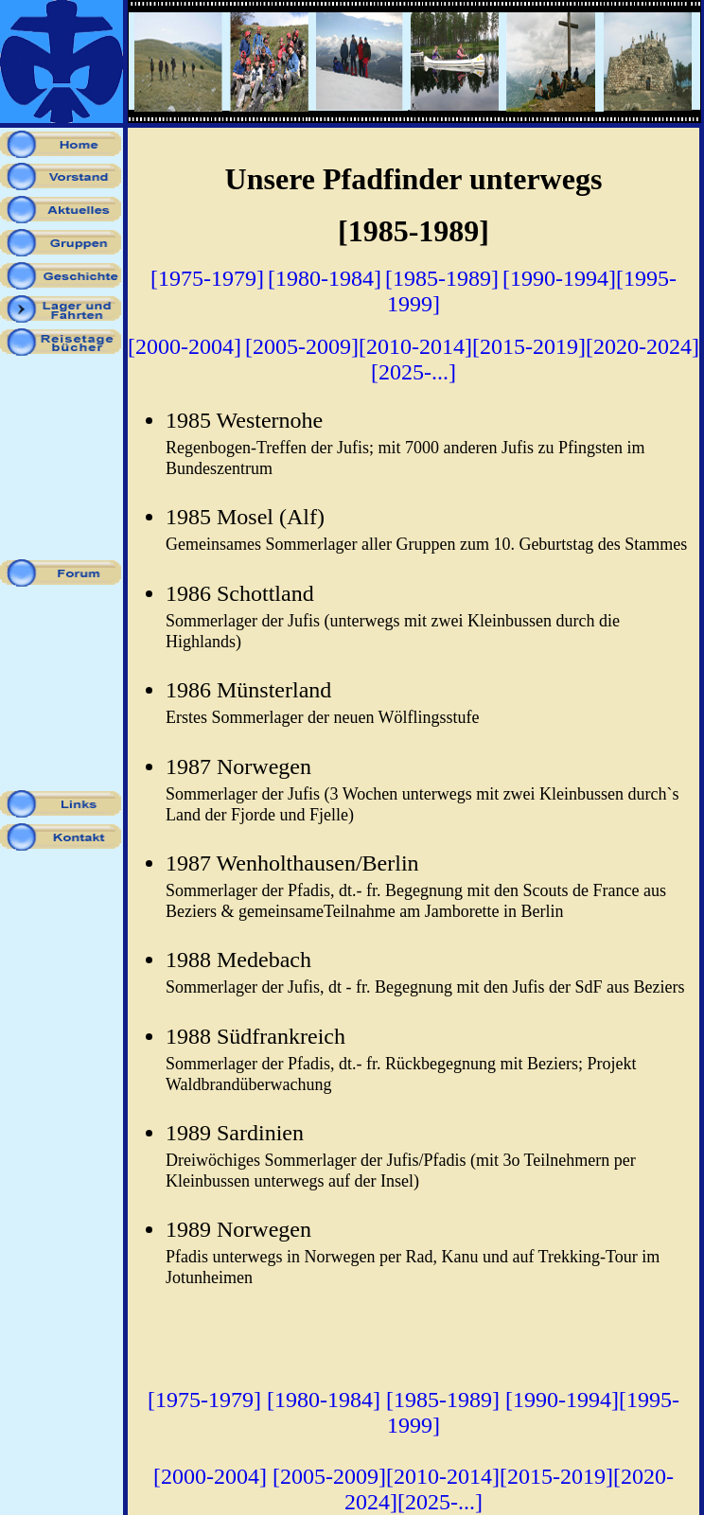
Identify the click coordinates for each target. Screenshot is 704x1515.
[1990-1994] (559, 278)
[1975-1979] (207, 278)
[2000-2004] (184, 346)
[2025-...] (413, 372)
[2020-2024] (642, 346)
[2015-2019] (529, 346)
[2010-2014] (415, 346)
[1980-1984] (324, 278)
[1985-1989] (442, 278)
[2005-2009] (302, 346)
